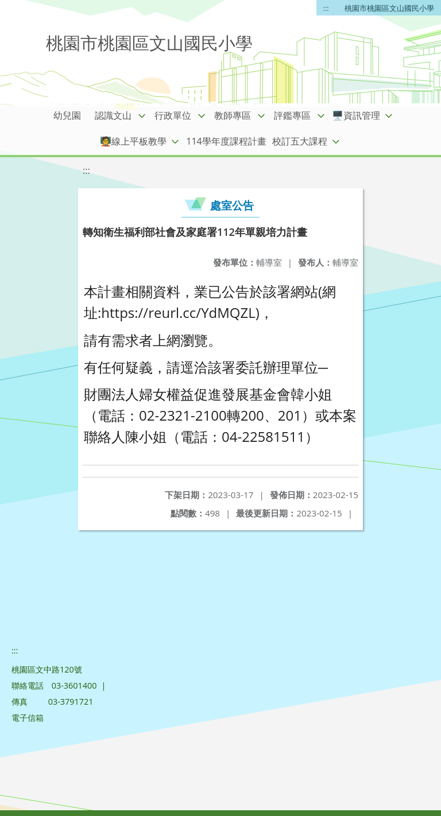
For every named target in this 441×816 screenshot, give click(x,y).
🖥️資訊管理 (356, 115)
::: (326, 8)
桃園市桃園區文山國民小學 (389, 8)
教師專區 (232, 115)
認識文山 (113, 115)
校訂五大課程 (299, 141)
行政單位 (172, 115)
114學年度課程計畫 (226, 141)
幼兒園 (67, 115)
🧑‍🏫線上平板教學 (133, 141)
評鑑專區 (292, 115)
